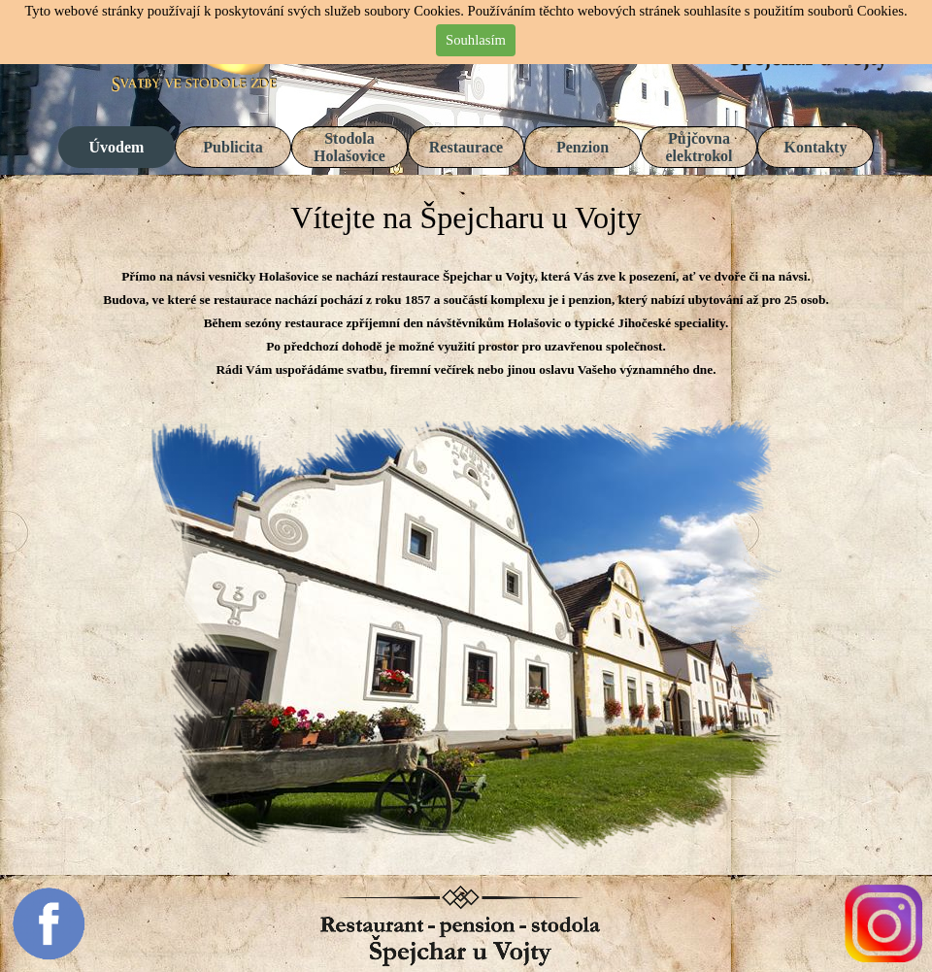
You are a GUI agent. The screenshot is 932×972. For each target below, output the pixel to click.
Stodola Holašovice (349, 147)
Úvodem (117, 147)
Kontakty (816, 147)
